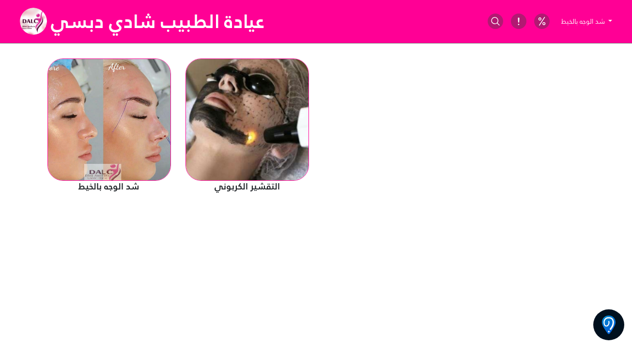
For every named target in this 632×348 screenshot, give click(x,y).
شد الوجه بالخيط (584, 21)
